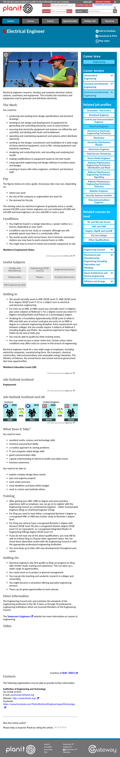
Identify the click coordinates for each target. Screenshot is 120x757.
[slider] (60, 727)
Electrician (99, 137)
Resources (109, 21)
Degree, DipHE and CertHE (98, 230)
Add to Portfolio (106, 32)
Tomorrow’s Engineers (20, 616)
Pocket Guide (68, 744)
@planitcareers (70, 750)
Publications (66, 752)
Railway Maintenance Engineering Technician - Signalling (99, 175)
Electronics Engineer (99, 149)
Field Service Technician (99, 153)
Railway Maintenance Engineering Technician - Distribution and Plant (99, 165)
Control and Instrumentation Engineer (98, 120)
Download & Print (106, 37)
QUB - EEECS (70, 672)
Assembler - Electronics (99, 110)
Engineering (99, 61)
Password (46, 11)
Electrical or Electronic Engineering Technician (99, 132)
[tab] (99, 77)
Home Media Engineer (98, 158)
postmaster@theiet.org (22, 694)
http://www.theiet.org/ (26, 698)
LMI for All (69, 256)
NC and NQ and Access (99, 222)
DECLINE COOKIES (103, 2)
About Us (47, 744)
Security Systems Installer (99, 195)
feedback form (67, 747)
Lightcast (70, 373)
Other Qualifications (99, 239)
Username (46, 5)
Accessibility (48, 747)
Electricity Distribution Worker (98, 143)
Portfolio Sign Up (84, 5)
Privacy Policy (48, 750)
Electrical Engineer (98, 126)
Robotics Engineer (99, 190)
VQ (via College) (99, 235)
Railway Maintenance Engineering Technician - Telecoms (99, 184)
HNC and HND (99, 226)
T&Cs (45, 752)
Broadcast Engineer (99, 115)
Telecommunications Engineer (98, 201)
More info (87, 2)
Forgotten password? (103, 4)
